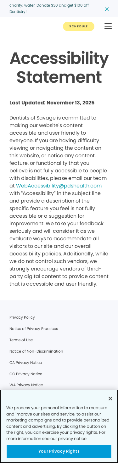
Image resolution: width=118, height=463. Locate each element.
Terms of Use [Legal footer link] (21, 340)
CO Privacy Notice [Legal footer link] (25, 374)
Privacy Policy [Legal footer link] (22, 317)
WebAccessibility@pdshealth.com (59, 185)
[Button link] (78, 26)
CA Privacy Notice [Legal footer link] (25, 362)
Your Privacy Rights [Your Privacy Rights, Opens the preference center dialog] (58, 451)
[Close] (110, 398)
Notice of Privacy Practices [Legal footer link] (33, 328)
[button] (108, 26)
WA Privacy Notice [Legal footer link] (26, 385)
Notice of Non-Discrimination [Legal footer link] (36, 351)
